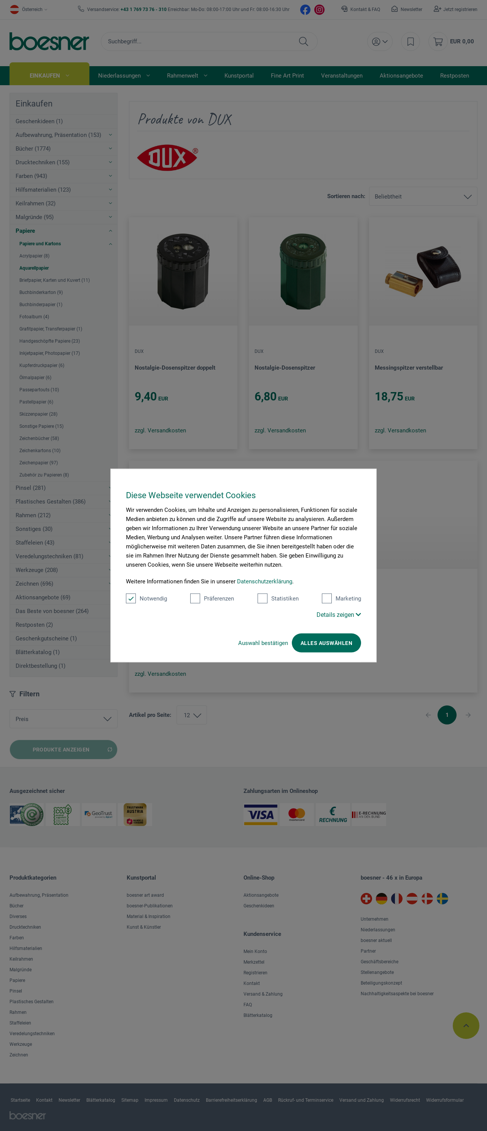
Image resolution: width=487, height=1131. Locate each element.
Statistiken (278, 599)
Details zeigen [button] (339, 614)
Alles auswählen (326, 643)
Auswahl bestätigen (263, 643)
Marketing (341, 599)
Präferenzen (212, 599)
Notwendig (146, 599)
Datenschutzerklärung (264, 581)
